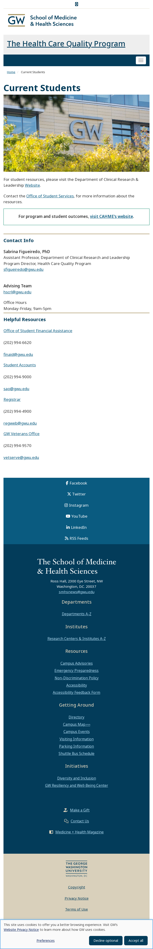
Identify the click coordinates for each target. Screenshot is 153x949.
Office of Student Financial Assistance (37, 332)
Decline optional (105, 940)
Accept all (136, 940)
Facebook (78, 484)
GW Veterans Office (21, 435)
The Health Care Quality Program (66, 45)
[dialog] (76, 934)
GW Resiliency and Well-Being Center (76, 787)
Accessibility (76, 686)
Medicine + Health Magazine (79, 833)
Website (32, 186)
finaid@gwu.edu (18, 355)
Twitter (79, 495)
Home (11, 73)
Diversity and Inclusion (76, 779)
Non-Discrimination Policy (77, 679)
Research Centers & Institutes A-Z (76, 640)
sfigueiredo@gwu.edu (23, 271)
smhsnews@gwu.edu (76, 593)
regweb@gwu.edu (20, 424)
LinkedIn (79, 528)
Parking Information (76, 747)
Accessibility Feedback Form (76, 693)
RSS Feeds (79, 540)
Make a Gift (80, 811)
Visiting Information (77, 740)
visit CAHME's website (111, 217)
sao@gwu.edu (16, 390)
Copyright (76, 888)
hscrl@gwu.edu (17, 293)
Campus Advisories (76, 665)
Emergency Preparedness (76, 672)
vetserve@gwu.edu (21, 459)
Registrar (12, 400)
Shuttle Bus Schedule (76, 755)
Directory (76, 718)
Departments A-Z (76, 615)
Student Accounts (19, 366)
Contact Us (80, 822)
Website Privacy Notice (21, 929)
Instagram (79, 506)
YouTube (79, 517)
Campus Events (76, 733)
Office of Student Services (50, 197)
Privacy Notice (77, 899)
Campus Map (74, 726)
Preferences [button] (46, 940)
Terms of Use (76, 910)
